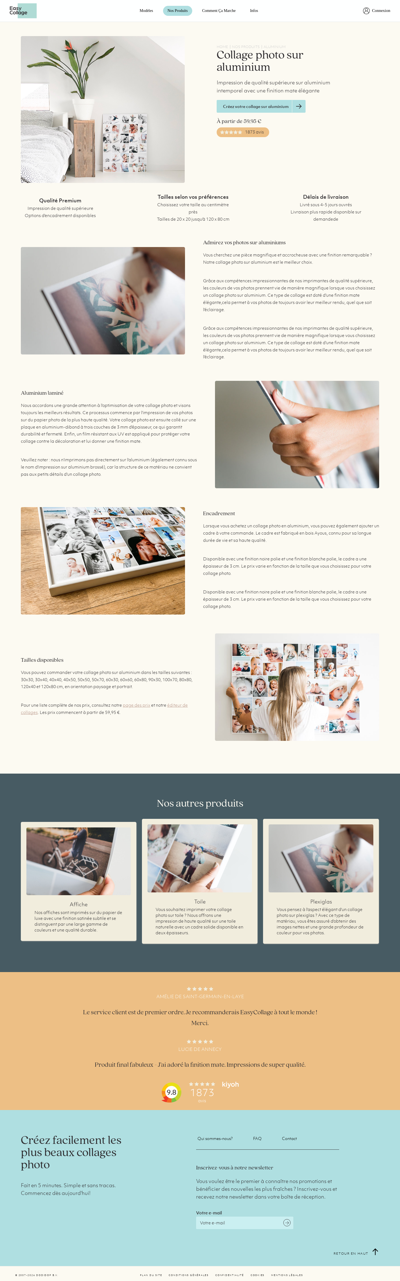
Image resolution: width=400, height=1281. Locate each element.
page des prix (136, 705)
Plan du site (151, 1275)
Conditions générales (189, 1275)
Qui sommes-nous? (215, 1138)
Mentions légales (287, 1275)
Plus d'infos (78, 861)
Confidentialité (229, 1275)
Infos (254, 11)
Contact (289, 1138)
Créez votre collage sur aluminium (264, 106)
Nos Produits (178, 11)
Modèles (146, 11)
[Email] (244, 1223)
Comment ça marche (219, 11)
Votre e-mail (209, 1212)
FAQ (257, 1138)
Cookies (257, 1275)
